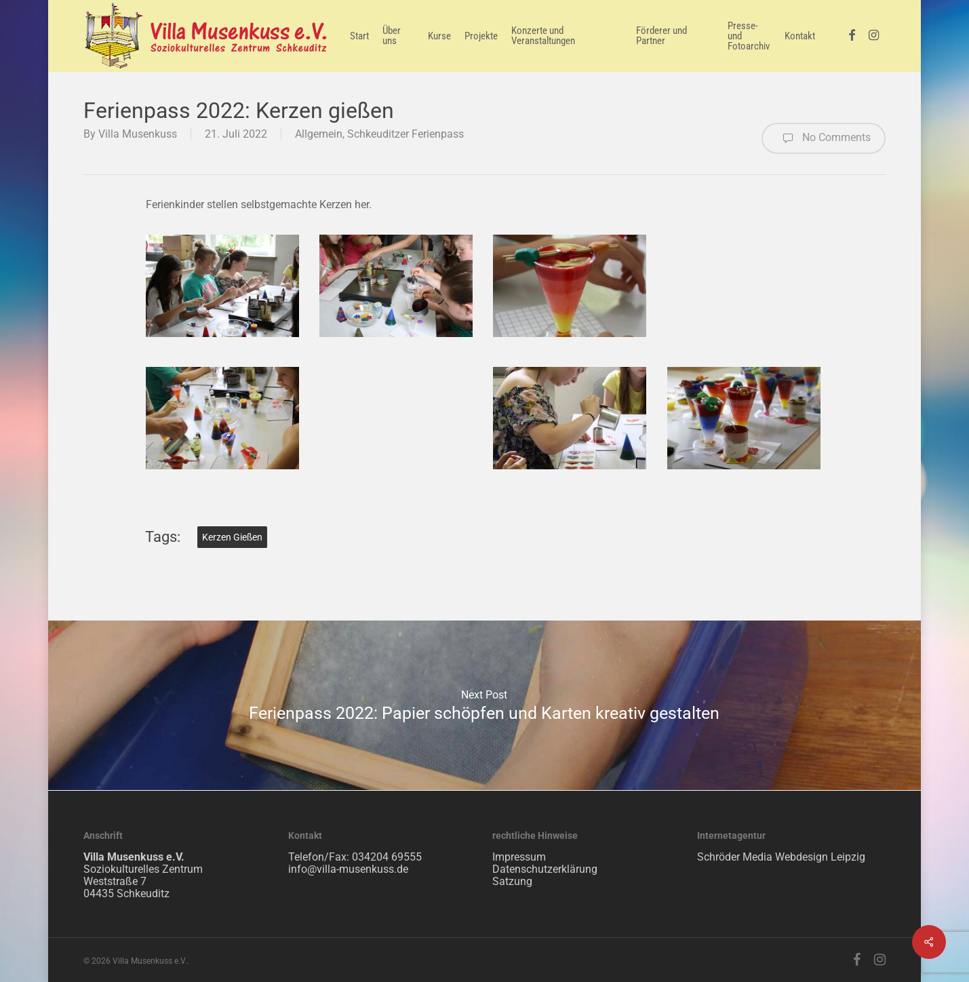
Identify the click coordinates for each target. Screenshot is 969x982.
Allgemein (318, 133)
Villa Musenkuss (137, 133)
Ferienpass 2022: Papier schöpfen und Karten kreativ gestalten (484, 705)
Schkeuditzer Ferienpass (405, 133)
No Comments (823, 138)
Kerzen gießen (232, 537)
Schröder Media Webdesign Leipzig (781, 856)
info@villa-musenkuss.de (348, 869)
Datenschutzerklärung (544, 869)
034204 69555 (387, 856)
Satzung (512, 881)
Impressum (519, 856)
